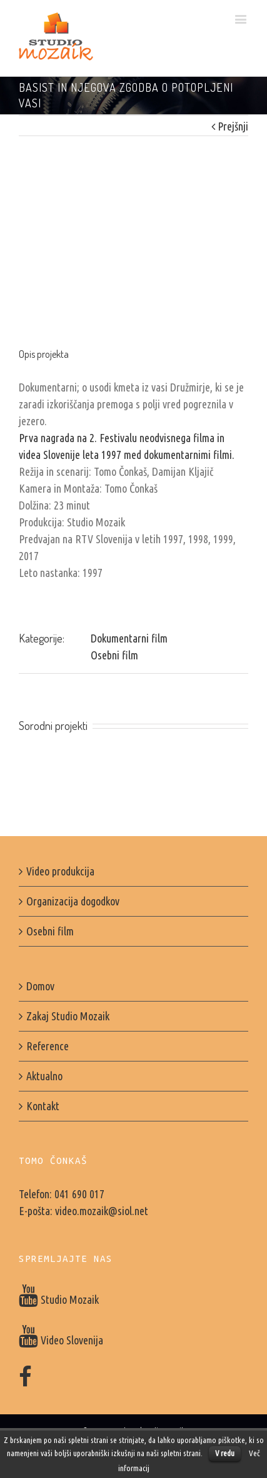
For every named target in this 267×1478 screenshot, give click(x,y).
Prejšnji (233, 126)
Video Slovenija (61, 1340)
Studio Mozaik (59, 1299)
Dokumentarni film (129, 638)
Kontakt (42, 1106)
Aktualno (44, 1076)
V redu (224, 1453)
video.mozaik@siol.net (101, 1211)
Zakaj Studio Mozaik (67, 1016)
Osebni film (114, 655)
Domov (40, 986)
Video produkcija (60, 871)
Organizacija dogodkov (72, 901)
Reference (47, 1046)
